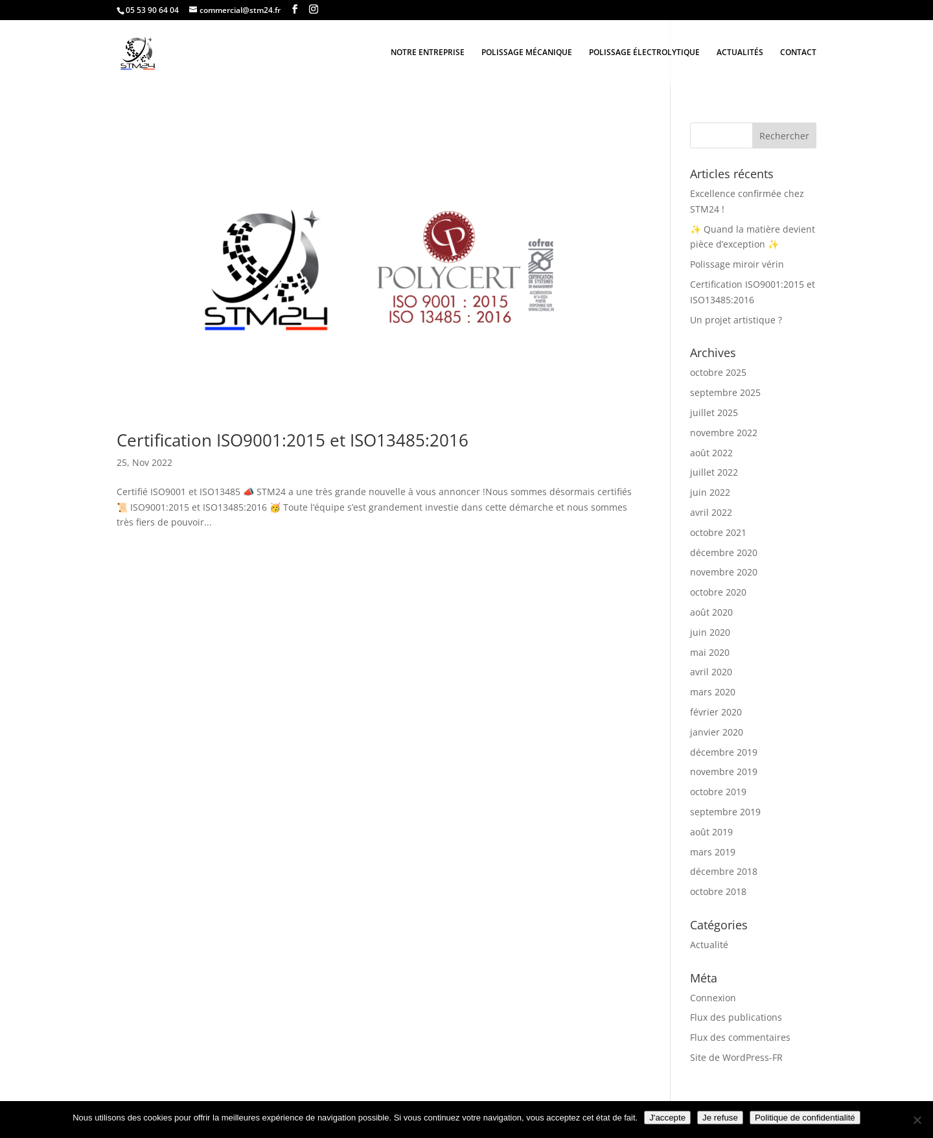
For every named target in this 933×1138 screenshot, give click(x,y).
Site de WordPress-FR (736, 1057)
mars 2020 (712, 692)
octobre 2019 (718, 791)
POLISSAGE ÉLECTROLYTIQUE (644, 53)
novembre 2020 (723, 572)
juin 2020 (710, 632)
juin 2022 (710, 492)
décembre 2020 (723, 552)
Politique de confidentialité (805, 1117)
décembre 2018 (723, 871)
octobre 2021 (718, 532)
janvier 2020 (716, 732)
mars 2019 (712, 852)
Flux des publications (736, 1017)
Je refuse (720, 1117)
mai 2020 (710, 652)
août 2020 (711, 612)
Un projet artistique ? (736, 320)
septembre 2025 (725, 392)
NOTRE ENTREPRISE (428, 53)
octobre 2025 (718, 372)
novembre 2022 (723, 432)
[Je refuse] (916, 1119)
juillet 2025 (714, 412)
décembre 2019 (723, 752)
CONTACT (798, 53)
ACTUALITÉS (740, 53)
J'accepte (667, 1117)
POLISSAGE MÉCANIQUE (526, 53)
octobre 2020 (718, 592)
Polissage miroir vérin (737, 264)
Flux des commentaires (740, 1037)
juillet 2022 (714, 472)
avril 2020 (711, 672)
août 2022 (711, 453)
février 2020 (716, 712)
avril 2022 (711, 512)
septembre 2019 (725, 812)
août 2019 (711, 832)
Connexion (713, 998)
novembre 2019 (723, 771)
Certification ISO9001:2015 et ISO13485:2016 (292, 440)
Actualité (709, 944)
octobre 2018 (718, 891)
